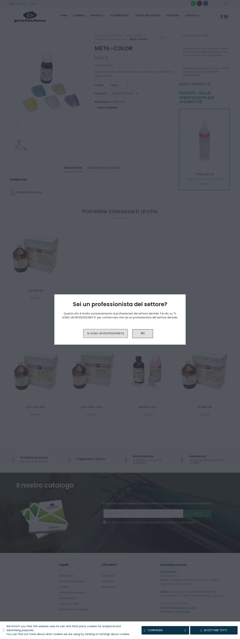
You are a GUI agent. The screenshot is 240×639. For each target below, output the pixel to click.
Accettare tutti (214, 630)
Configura (165, 630)
